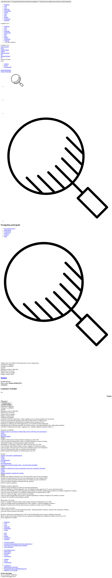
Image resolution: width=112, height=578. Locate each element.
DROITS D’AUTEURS (11, 570)
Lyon (5, 525)
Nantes (6, 530)
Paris (5, 534)
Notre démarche (66, 1)
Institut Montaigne (6, 70)
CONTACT (7, 565)
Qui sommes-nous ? (9, 228)
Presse (6, 65)
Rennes (6, 536)
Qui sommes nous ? (9, 550)
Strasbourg (7, 537)
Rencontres (7, 553)
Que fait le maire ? (6, 1)
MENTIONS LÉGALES (11, 567)
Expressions (7, 556)
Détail (2, 438)
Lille (5, 523)
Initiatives (7, 233)
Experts (6, 235)
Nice (5, 533)
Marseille (6, 527)
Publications (7, 230)
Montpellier (7, 528)
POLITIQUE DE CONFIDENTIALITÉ (15, 568)
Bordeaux (7, 522)
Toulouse (6, 539)
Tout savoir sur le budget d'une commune (50, 1)
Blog (5, 236)
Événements (7, 232)
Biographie (4, 385)
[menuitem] (57, 80)
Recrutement (7, 67)
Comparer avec (6, 404)
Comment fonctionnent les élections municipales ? (25, 1)
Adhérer (6, 64)
